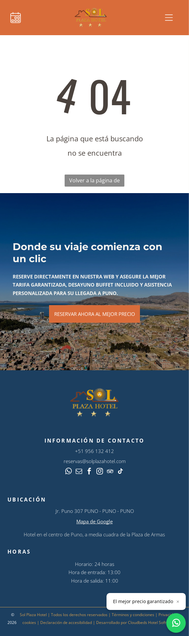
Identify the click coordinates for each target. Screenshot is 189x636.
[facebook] (89, 472)
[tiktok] (120, 472)
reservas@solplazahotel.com (95, 461)
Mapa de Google (94, 521)
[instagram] (100, 472)
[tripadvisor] (110, 472)
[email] (79, 472)
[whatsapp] (68, 472)
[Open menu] (169, 17)
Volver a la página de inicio (94, 182)
